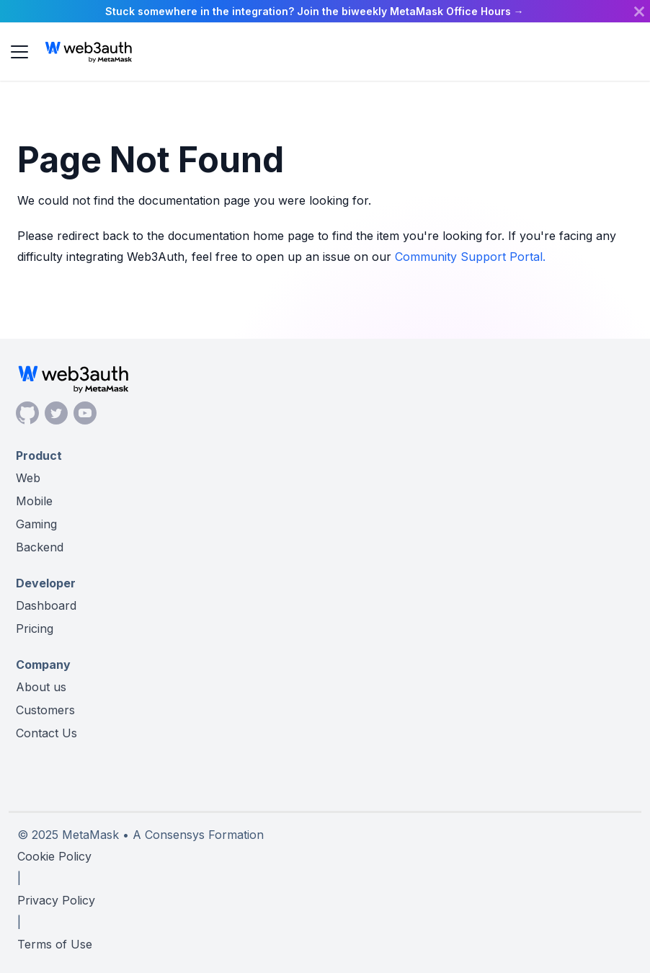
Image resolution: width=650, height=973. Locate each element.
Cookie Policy (54, 856)
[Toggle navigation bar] (19, 52)
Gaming (36, 524)
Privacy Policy (56, 900)
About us (41, 687)
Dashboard (46, 605)
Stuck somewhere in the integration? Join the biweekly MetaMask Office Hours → (314, 11)
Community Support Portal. (470, 256)
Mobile (34, 501)
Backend (39, 547)
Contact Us (46, 733)
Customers (45, 710)
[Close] (639, 11)
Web (28, 478)
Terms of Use (54, 944)
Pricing (34, 628)
